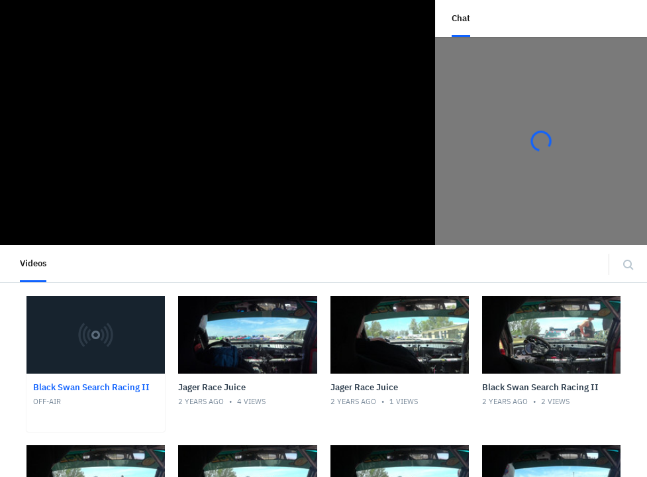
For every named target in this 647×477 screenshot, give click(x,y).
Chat (461, 18)
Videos (33, 263)
